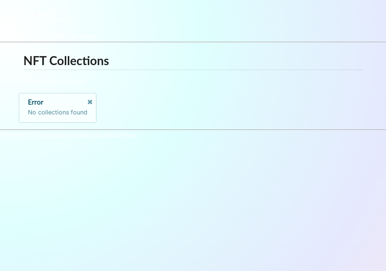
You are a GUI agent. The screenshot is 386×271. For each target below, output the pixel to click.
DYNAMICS (35, 15)
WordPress (121, 135)
